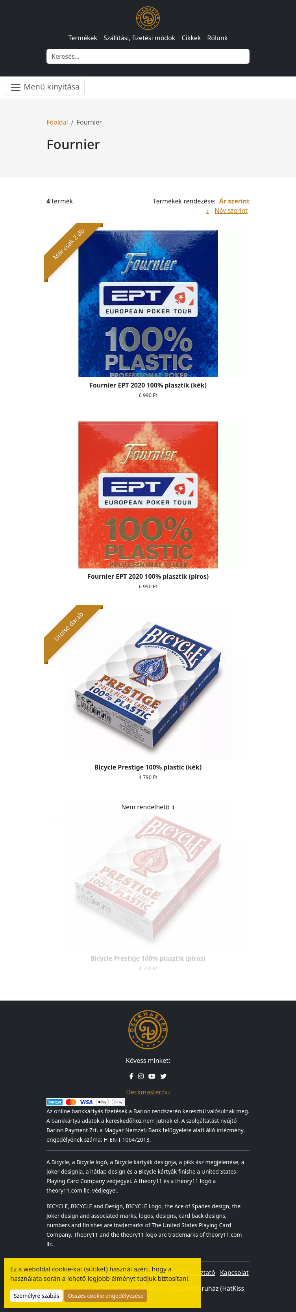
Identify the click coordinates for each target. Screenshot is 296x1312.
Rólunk (217, 38)
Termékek (83, 38)
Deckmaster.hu (148, 1092)
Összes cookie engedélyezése (106, 1295)
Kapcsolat (234, 1272)
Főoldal (57, 122)
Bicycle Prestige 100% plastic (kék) (148, 767)
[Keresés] (148, 56)
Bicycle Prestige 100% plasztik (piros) (148, 958)
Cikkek (191, 38)
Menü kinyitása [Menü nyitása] (45, 87)
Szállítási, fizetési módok (139, 38)
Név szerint (231, 210)
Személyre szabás (36, 1295)
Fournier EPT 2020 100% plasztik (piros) (148, 576)
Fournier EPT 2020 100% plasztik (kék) (148, 385)
